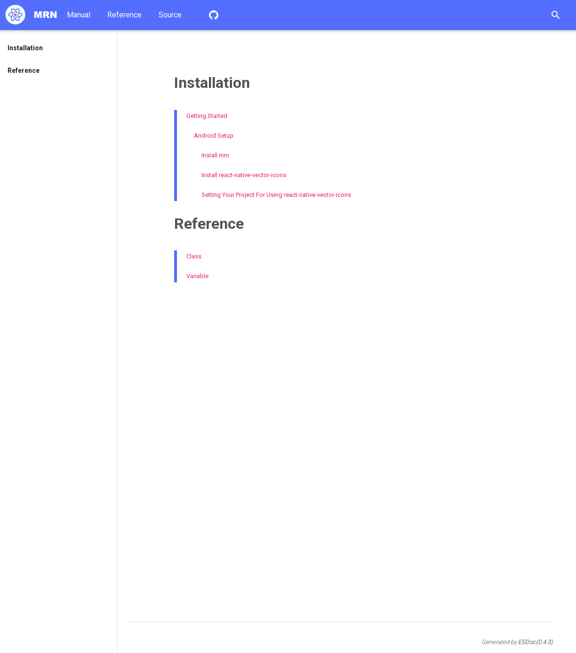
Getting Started (206, 115)
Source (170, 14)
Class (193, 256)
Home (31, 15)
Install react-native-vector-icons (243, 175)
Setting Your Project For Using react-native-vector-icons (276, 194)
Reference (124, 14)
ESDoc (535, 641)
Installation (25, 48)
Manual (78, 14)
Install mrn (215, 155)
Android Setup (213, 135)
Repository (213, 15)
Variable (197, 276)
